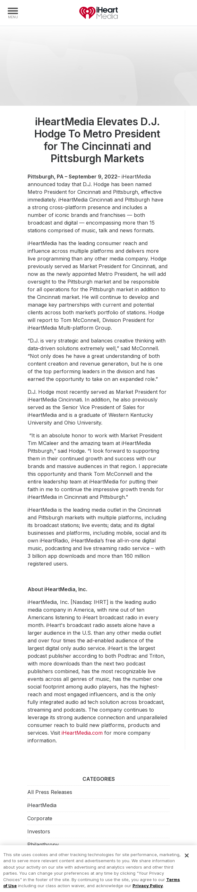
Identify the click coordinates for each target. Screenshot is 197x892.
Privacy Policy (148, 888)
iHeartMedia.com (82, 733)
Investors (38, 831)
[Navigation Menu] (13, 13)
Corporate (39, 818)
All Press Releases (49, 792)
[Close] (187, 858)
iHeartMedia (98, 13)
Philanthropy (43, 844)
